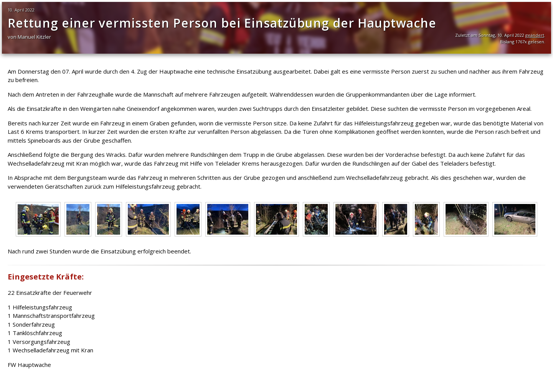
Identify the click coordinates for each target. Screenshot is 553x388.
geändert (534, 35)
